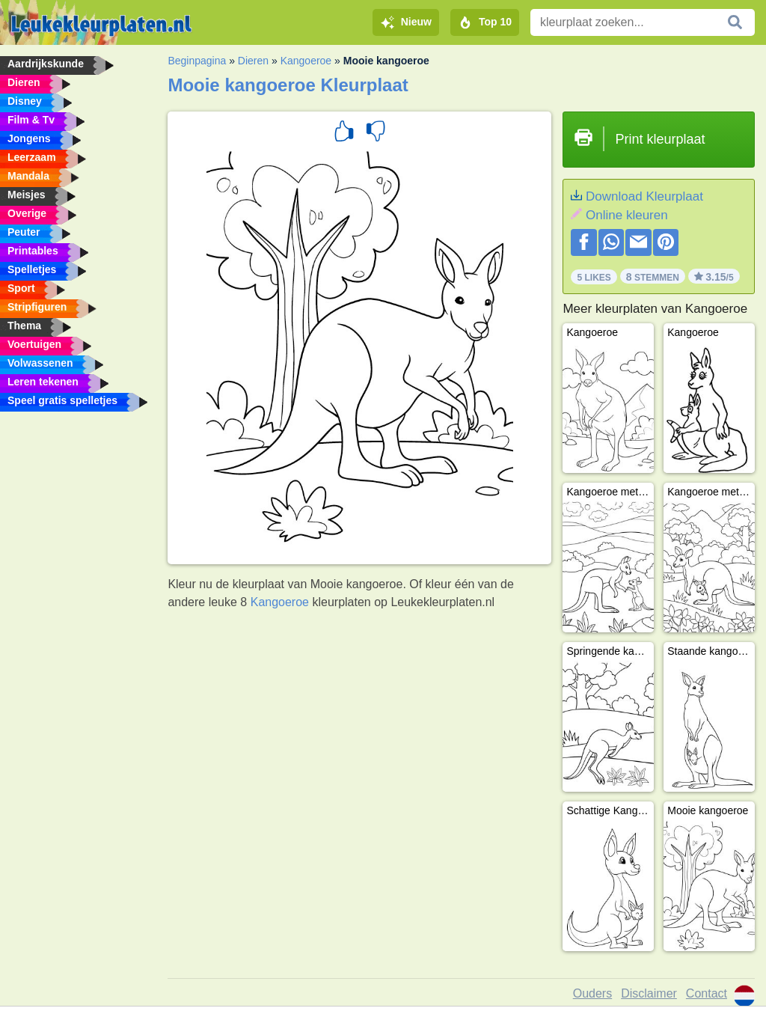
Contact (706, 993)
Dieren (253, 61)
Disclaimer (649, 993)
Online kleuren (627, 215)
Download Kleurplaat (644, 196)
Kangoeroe (306, 61)
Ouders (592, 993)
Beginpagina (197, 61)
